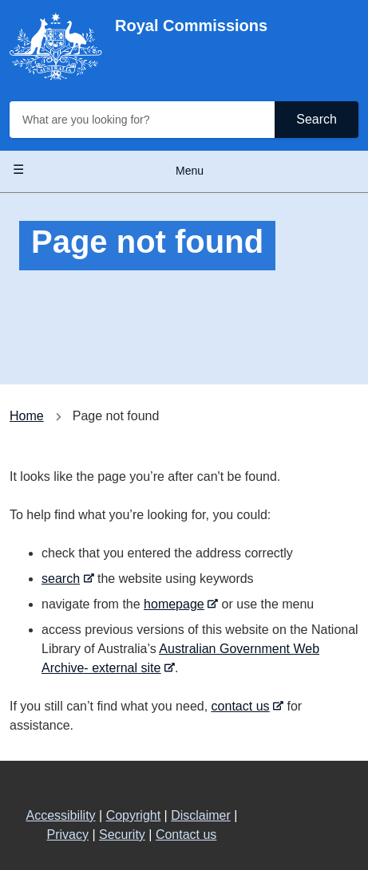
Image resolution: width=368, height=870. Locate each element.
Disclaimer (201, 815)
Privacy (68, 834)
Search (316, 119)
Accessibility (60, 815)
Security (122, 834)
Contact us (186, 834)
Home (27, 416)
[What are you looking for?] (144, 119)
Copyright (133, 815)
